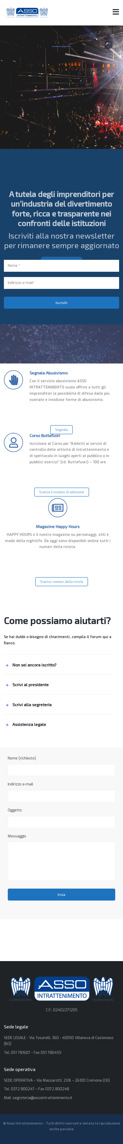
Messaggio (61, 857)
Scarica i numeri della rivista (61, 586)
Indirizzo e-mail (61, 792)
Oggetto (61, 818)
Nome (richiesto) (61, 766)
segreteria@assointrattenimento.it (42, 1097)
